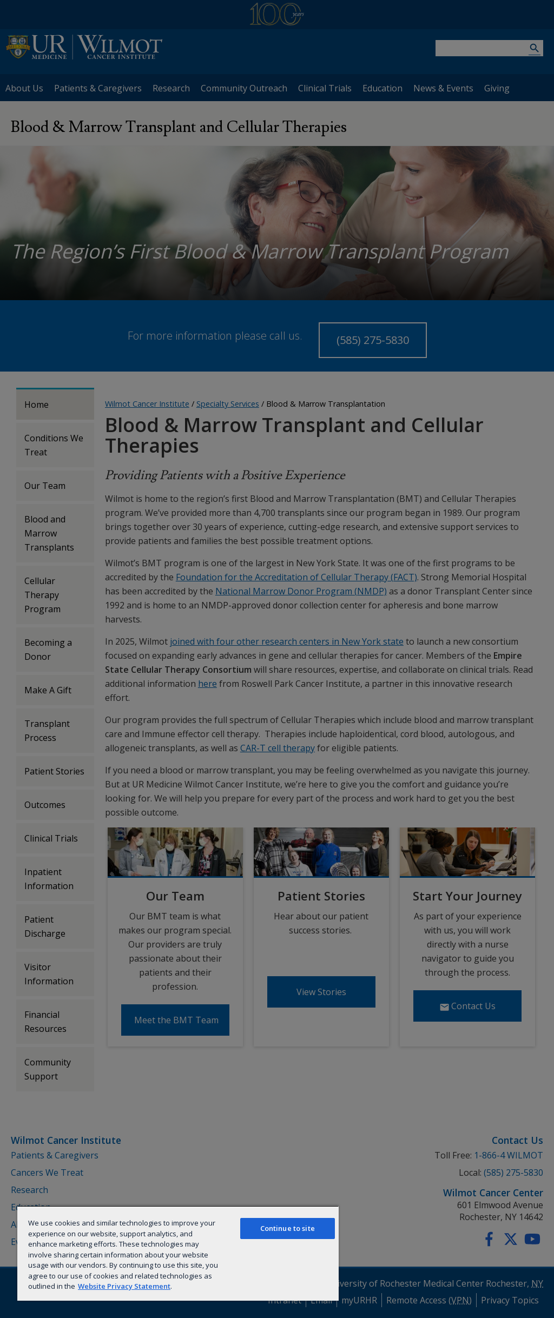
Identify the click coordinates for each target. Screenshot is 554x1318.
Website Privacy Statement (124, 1286)
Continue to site (287, 1228)
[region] (178, 1253)
